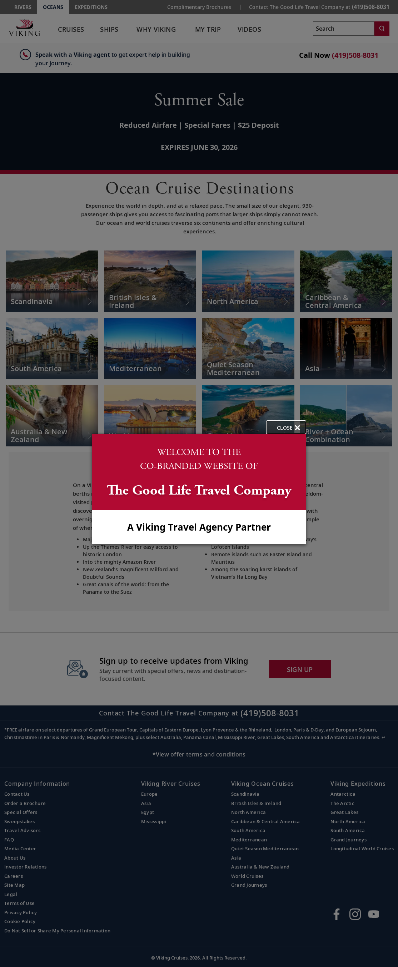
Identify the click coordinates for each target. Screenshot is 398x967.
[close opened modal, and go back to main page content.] (286, 427)
